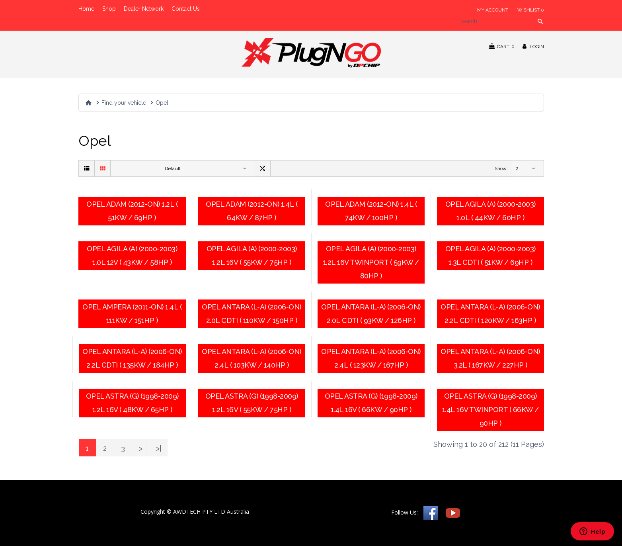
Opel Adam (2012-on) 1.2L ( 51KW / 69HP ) (131, 211)
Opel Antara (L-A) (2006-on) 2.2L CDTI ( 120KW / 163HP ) (490, 314)
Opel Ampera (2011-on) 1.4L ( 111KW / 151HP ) (131, 314)
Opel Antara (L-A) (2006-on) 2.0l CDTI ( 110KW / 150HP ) (251, 314)
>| (159, 448)
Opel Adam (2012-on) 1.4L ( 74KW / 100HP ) (371, 211)
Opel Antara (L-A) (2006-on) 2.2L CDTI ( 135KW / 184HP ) (132, 358)
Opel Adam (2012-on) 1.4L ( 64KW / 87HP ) (251, 211)
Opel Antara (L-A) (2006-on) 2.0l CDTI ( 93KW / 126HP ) (371, 314)
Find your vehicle (123, 103)
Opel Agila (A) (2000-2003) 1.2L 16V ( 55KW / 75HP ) (252, 255)
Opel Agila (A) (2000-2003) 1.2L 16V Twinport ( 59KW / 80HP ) (371, 262)
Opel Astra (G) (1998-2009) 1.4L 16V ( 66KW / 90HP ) (371, 403)
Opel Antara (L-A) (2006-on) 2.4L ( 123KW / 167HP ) (371, 358)
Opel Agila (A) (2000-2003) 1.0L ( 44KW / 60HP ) (490, 211)
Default (173, 168)
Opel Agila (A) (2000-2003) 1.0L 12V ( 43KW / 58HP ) (132, 255)
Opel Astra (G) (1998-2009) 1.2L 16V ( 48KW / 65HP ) (132, 403)
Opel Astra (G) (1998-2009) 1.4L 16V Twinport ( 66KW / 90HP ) (490, 409)
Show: (501, 168)
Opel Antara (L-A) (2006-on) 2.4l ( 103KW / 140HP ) (251, 358)
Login (533, 46)
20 (519, 168)
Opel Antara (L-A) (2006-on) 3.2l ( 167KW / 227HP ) (490, 358)
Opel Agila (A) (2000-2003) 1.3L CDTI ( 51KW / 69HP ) (490, 255)
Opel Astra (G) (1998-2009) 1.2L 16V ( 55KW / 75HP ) (251, 403)
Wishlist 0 (530, 10)
